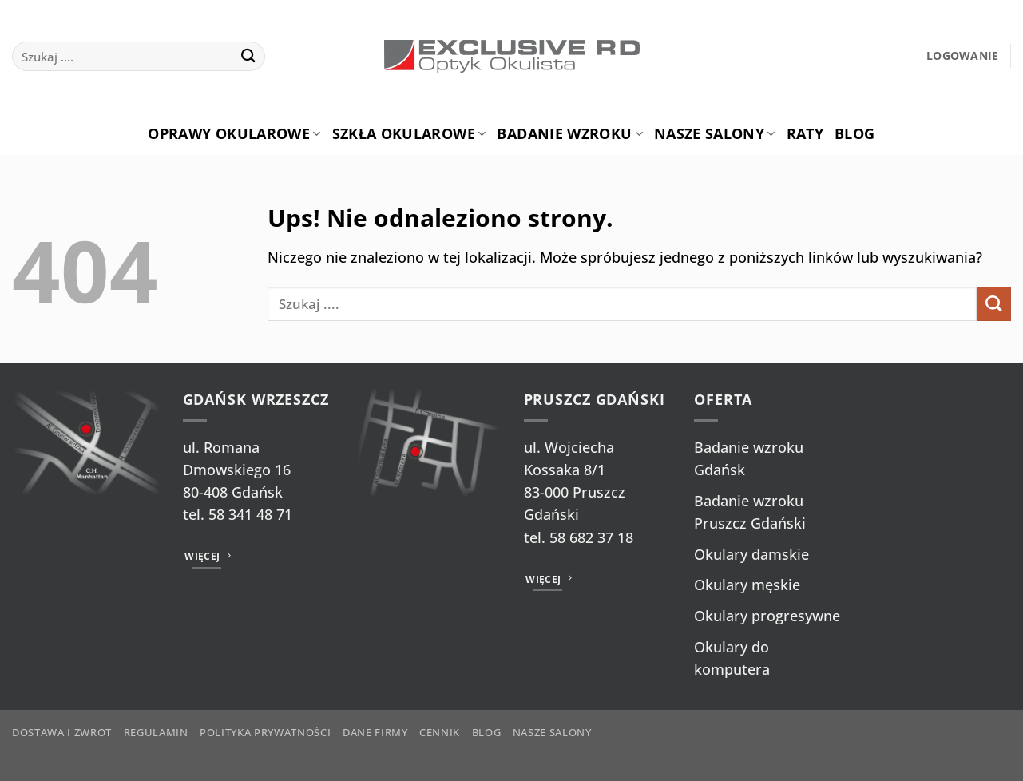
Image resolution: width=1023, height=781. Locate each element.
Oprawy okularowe (234, 133)
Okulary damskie (751, 554)
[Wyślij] (248, 56)
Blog (854, 133)
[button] (962, 56)
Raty (805, 133)
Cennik (439, 732)
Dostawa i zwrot (62, 732)
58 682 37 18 (591, 537)
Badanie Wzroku (569, 133)
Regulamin (156, 732)
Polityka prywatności (265, 732)
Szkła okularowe (409, 133)
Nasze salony (714, 133)
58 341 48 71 (250, 514)
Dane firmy (375, 732)
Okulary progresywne (767, 615)
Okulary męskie (747, 584)
